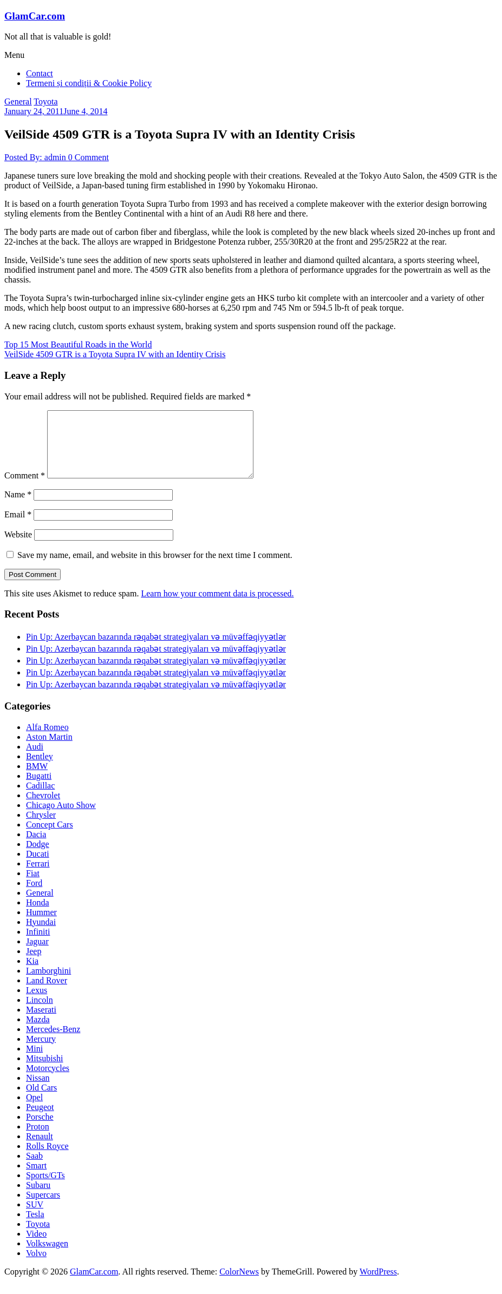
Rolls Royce (47, 1159)
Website (18, 547)
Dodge (37, 857)
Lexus (36, 1003)
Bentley (39, 769)
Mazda (38, 1032)
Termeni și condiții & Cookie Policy (89, 83)
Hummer (41, 925)
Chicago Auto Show (61, 818)
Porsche (40, 1129)
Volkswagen (47, 1256)
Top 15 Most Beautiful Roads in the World (78, 344)
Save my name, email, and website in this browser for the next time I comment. (154, 568)
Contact (39, 73)
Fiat (33, 886)
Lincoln (39, 1012)
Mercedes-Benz (53, 1042)
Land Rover (46, 993)
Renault (39, 1149)
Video (36, 1246)
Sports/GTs (45, 1188)
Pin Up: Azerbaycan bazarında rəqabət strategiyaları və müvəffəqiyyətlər (156, 649)
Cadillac (40, 798)
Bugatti (38, 788)
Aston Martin (49, 749)
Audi (34, 759)
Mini (34, 1061)
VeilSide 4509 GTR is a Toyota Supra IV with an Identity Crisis (114, 354)
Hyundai (41, 935)
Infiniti (38, 944)
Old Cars (41, 1100)
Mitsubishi (44, 1071)
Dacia (36, 847)
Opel (34, 1110)
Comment (24, 488)
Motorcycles (47, 1081)
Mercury (41, 1051)
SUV (34, 1217)
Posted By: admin (36, 157)
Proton (37, 1139)
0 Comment (88, 157)
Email (17, 527)
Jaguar (37, 954)
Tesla (35, 1227)
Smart (36, 1178)
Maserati (41, 1022)
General (18, 101)
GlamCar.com (34, 16)
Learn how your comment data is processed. (217, 606)
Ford (34, 896)
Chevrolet (43, 808)
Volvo (36, 1266)
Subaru (38, 1198)
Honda (37, 915)
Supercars (43, 1207)
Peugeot (40, 1120)
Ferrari (38, 876)
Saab (34, 1168)
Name (17, 507)
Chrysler (41, 827)
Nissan (38, 1090)
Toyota (45, 101)
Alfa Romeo (47, 740)
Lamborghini (48, 983)
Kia (32, 973)
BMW (37, 779)
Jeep (33, 964)
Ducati (37, 866)
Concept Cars (49, 837)
